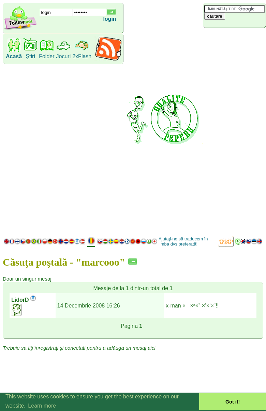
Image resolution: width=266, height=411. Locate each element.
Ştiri (30, 56)
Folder (46, 56)
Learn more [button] (42, 406)
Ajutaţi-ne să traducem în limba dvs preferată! (183, 241)
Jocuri (63, 56)
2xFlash (81, 56)
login (109, 19)
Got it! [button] (232, 402)
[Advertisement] (233, 131)
